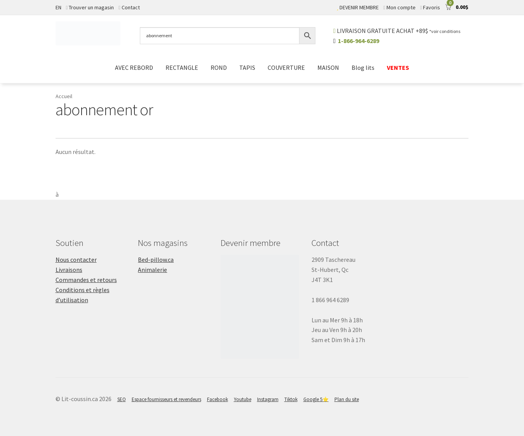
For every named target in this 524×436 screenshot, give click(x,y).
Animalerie (152, 269)
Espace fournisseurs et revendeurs (166, 399)
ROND (219, 67)
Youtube (242, 399)
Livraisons (69, 269)
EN (58, 7)
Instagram (268, 399)
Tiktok (291, 399)
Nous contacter (76, 259)
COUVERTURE (286, 67)
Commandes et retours (86, 280)
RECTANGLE (181, 67)
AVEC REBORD (134, 67)
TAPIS (247, 67)
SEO (121, 399)
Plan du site (346, 399)
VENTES (398, 67)
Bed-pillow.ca (156, 259)
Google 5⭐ (316, 399)
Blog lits (363, 67)
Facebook (217, 399)
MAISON (328, 67)
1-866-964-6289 (358, 41)
